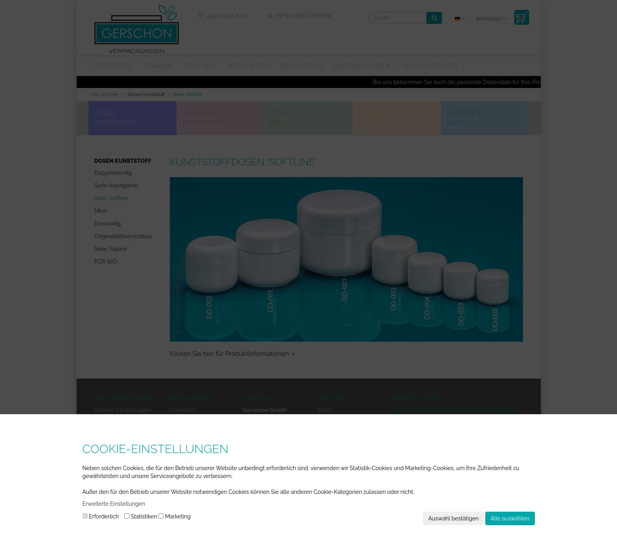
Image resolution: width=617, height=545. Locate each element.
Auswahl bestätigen (453, 518)
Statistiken (140, 516)
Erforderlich (101, 516)
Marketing (174, 516)
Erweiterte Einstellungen (114, 504)
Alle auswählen (510, 518)
